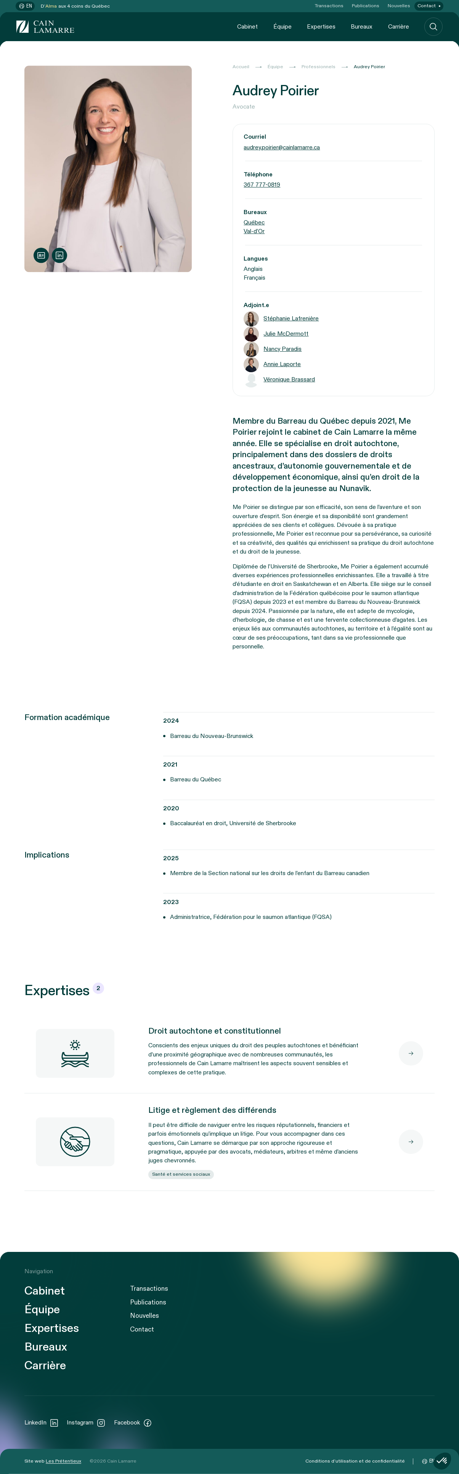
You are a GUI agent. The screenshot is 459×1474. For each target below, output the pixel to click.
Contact (426, 6)
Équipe (282, 26)
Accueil (241, 67)
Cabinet (247, 26)
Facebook (133, 1423)
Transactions (329, 6)
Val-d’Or (254, 231)
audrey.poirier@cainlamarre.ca (282, 147)
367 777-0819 (262, 185)
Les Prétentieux (63, 1461)
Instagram (86, 1423)
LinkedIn (41, 1423)
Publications (365, 6)
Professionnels (318, 67)
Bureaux (361, 26)
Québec (254, 223)
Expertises (321, 26)
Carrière (398, 26)
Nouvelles (399, 6)
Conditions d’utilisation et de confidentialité (355, 1461)
